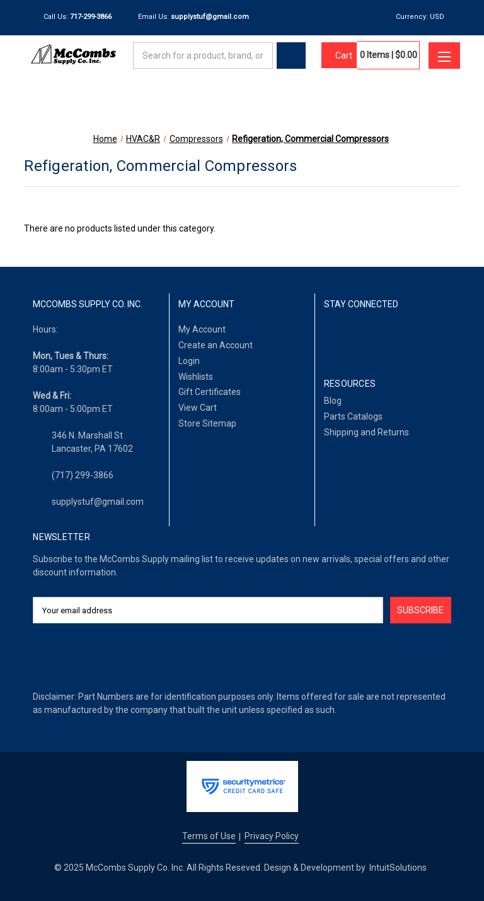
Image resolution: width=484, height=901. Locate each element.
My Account (202, 329)
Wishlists (195, 377)
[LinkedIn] (362, 337)
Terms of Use (209, 836)
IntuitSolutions (398, 868)
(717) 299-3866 (82, 475)
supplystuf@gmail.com (98, 502)
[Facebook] (330, 337)
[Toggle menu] (444, 55)
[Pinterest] (426, 337)
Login (189, 361)
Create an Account (215, 345)
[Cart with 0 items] (339, 55)
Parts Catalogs (353, 416)
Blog (333, 401)
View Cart (197, 408)
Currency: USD (424, 17)
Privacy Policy (272, 836)
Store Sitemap (207, 423)
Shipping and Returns (366, 432)
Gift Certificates (209, 392)
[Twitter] (395, 337)
